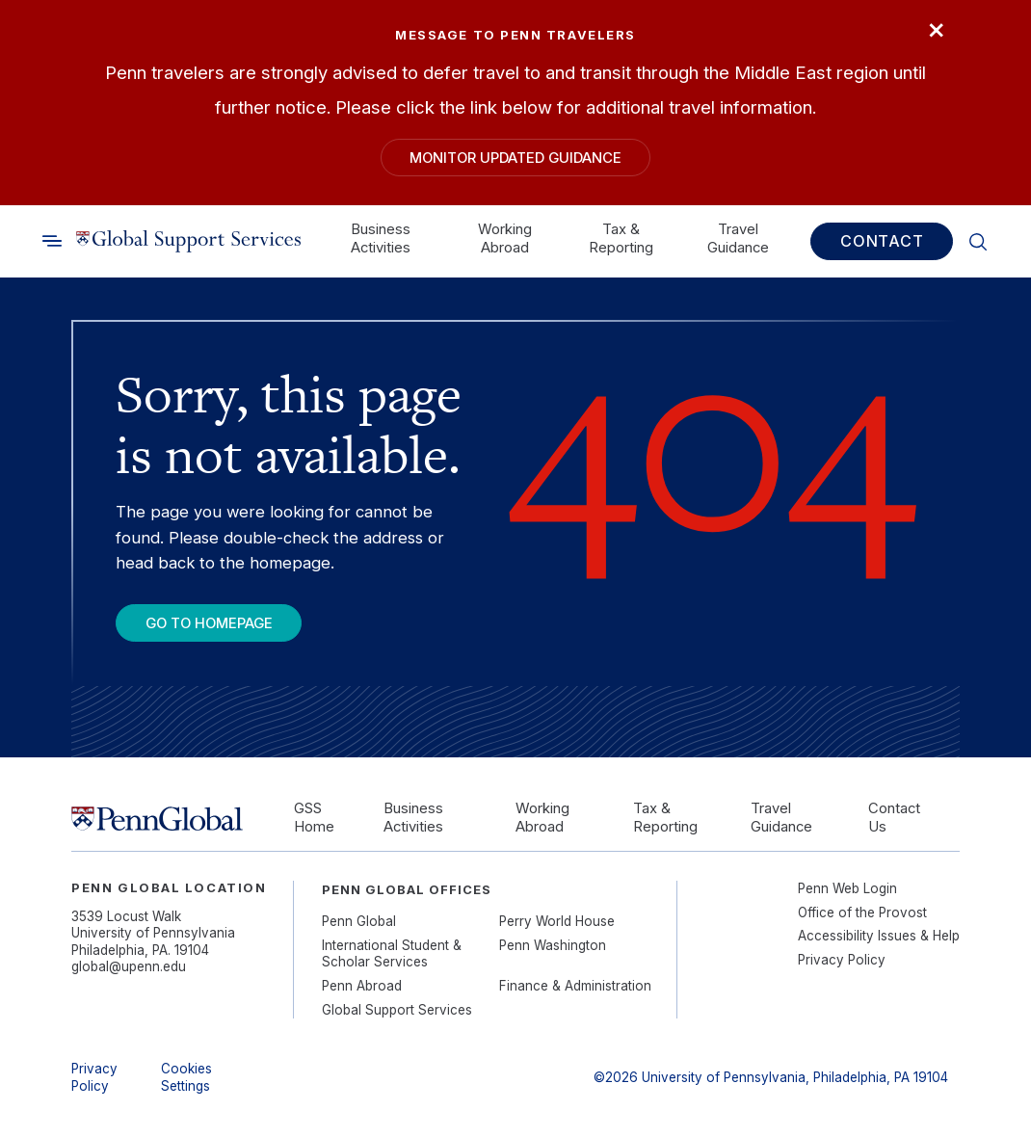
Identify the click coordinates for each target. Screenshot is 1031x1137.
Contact (882, 241)
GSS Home (314, 817)
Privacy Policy (842, 959)
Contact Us (894, 817)
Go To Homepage (209, 623)
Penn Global (359, 921)
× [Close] (936, 28)
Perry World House (557, 921)
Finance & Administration (575, 985)
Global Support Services (397, 1010)
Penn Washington (552, 945)
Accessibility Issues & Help (879, 935)
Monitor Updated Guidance (515, 158)
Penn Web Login (847, 888)
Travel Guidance (738, 237)
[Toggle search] (52, 240)
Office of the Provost (862, 912)
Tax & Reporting (621, 237)
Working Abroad (505, 237)
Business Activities (380, 237)
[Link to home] (188, 240)
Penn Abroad (362, 985)
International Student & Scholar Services (392, 953)
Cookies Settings (186, 1077)
